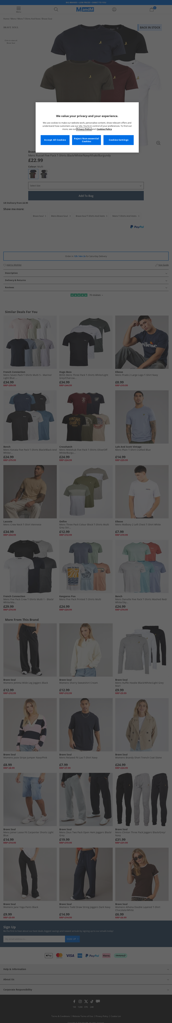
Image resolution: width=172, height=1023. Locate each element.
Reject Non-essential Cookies (86, 140)
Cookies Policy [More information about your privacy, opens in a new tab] (104, 129)
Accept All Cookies (55, 139)
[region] (87, 127)
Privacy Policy (84, 129)
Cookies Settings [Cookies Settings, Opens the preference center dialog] (118, 139)
